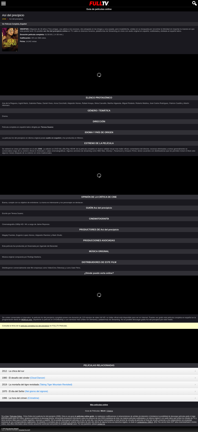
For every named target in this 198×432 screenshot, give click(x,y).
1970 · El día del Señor (25, 391)
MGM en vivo (26, 320)
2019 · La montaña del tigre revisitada (37, 384)
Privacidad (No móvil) (24, 430)
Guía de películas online (99, 9)
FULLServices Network (12, 428)
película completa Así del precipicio (35, 326)
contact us (101, 424)
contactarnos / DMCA (145, 422)
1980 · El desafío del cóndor (23, 378)
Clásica (110, 411)
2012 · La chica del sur (13, 371)
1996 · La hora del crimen (20, 398)
